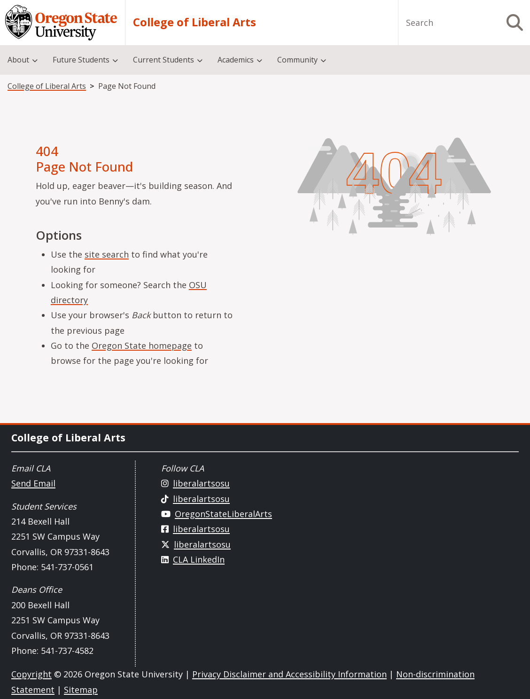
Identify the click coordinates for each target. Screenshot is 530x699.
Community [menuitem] (297, 60)
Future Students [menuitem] (81, 60)
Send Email (33, 483)
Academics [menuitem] (236, 60)
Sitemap (81, 689)
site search (107, 254)
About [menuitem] (18, 60)
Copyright (31, 674)
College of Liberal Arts (194, 23)
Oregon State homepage (142, 345)
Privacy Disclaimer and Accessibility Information (289, 674)
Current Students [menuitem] (163, 60)
